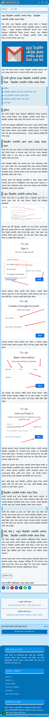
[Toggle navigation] (46, 2)
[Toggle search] (43, 2)
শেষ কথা (7, 103)
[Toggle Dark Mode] (39, 2)
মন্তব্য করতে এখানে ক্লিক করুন (24, 632)
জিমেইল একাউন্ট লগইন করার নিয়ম (16, 99)
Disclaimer (9, 690)
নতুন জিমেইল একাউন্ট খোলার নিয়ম (16, 95)
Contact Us (9, 680)
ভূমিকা (6, 88)
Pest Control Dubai (12, 694)
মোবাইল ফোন (7, 576)
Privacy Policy (10, 683)
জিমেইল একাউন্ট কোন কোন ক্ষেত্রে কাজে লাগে (20, 92)
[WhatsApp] (34, 2)
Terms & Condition (12, 687)
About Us (8, 676)
